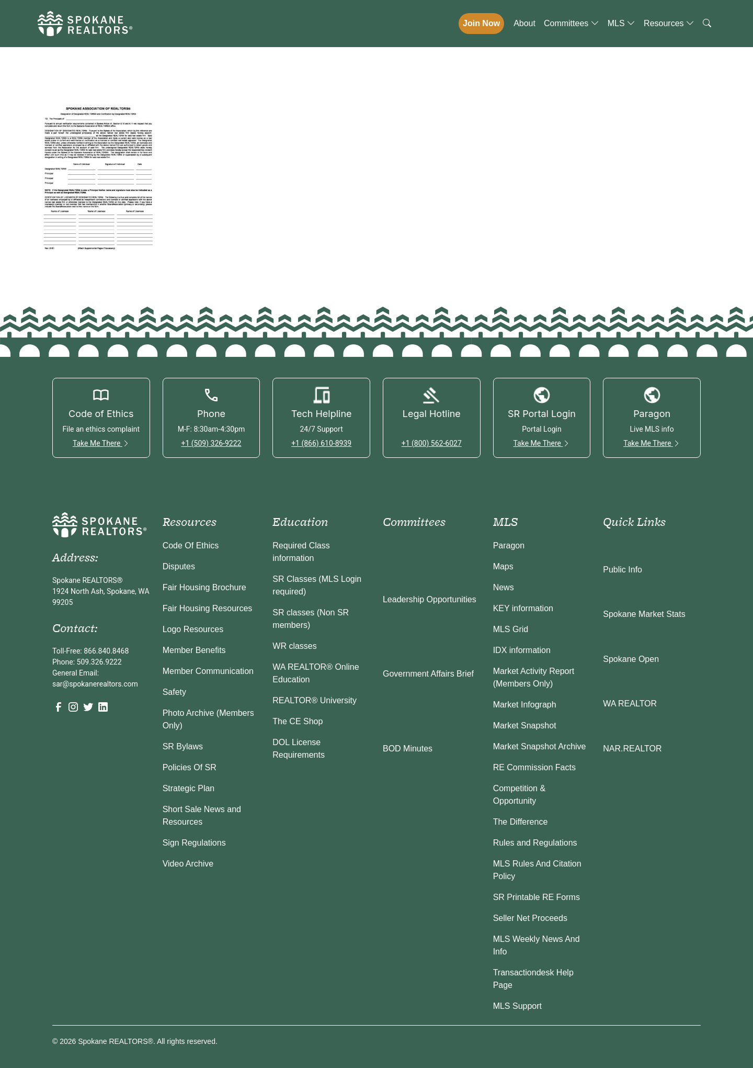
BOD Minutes (407, 748)
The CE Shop (297, 721)
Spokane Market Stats (644, 614)
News (503, 587)
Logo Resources (193, 629)
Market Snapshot (524, 725)
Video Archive (188, 863)
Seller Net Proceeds (530, 918)
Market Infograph (524, 704)
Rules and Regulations (535, 842)
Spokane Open (631, 659)
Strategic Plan (189, 788)
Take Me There (101, 443)
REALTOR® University (314, 700)
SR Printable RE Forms (536, 897)
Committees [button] (571, 23)
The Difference (520, 821)
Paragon (509, 545)
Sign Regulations (194, 842)
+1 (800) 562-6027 (432, 443)
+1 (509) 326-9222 (211, 443)
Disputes (179, 566)
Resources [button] (669, 23)
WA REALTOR (630, 703)
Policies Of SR (189, 767)
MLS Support (517, 1006)
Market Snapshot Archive (539, 746)
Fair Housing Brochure (204, 587)
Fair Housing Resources (208, 608)
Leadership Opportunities (429, 599)
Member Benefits (194, 650)
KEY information (523, 608)
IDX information (522, 650)
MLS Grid (511, 629)
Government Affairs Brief (428, 673)
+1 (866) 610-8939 (321, 443)
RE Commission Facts (534, 767)
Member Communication (208, 671)
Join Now (481, 23)
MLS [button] (621, 23)
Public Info (622, 569)
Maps (503, 566)
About (524, 23)
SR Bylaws (183, 746)
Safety (174, 692)
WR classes (294, 646)
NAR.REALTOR (632, 748)
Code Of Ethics (191, 545)
